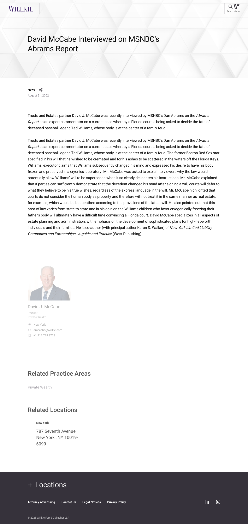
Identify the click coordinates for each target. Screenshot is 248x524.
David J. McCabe (44, 310)
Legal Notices (91, 502)
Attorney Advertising (41, 502)
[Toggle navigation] (236, 9)
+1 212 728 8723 (41, 338)
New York (37, 327)
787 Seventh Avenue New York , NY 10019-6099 (57, 439)
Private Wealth (40, 389)
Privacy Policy (116, 502)
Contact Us (68, 502)
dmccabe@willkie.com (45, 333)
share (41, 90)
